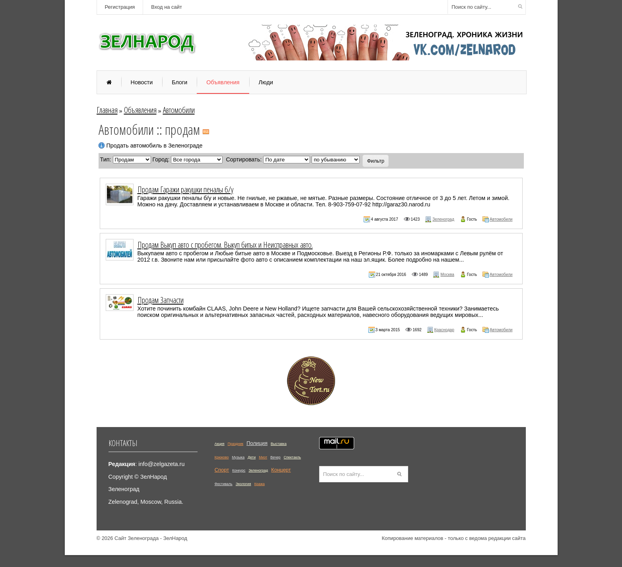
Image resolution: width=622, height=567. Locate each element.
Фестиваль (224, 484)
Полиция (256, 443)
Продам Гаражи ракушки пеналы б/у (185, 189)
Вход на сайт (166, 7)
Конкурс (238, 470)
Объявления (140, 109)
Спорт (222, 470)
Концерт (281, 470)
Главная (107, 109)
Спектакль (292, 457)
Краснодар (444, 330)
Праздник (236, 444)
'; (336, 159)
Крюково (222, 457)
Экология (243, 484)
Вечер (275, 457)
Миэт (263, 457)
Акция (220, 444)
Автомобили (179, 109)
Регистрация (120, 7)
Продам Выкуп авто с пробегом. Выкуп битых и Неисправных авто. (225, 244)
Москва (447, 274)
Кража (259, 484)
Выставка (279, 444)
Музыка (238, 457)
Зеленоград (443, 219)
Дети (252, 457)
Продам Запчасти (161, 299)
